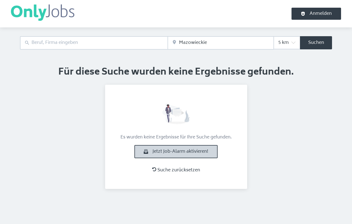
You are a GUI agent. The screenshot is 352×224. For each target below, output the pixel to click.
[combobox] (94, 43)
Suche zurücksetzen (176, 170)
